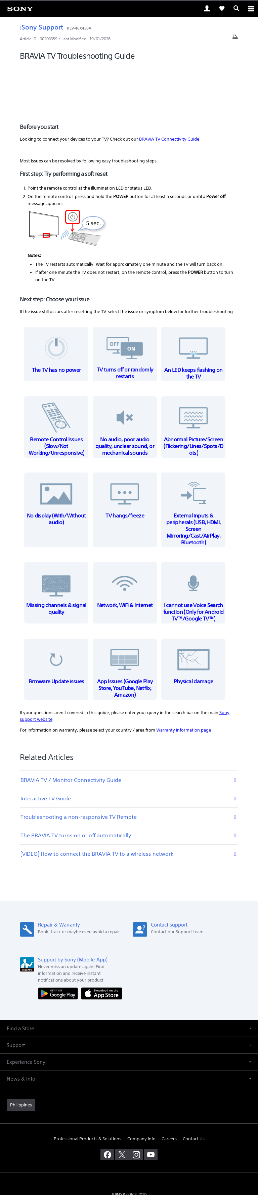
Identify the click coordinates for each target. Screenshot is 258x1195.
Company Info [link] (141, 1092)
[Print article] (235, 39)
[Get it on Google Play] (59, 946)
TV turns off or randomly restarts (125, 308)
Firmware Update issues (56, 616)
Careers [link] (169, 1092)
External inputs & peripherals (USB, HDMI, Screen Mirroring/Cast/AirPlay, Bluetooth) (193, 464)
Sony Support (41, 27)
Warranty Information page (183, 683)
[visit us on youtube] (151, 1108)
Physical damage (193, 616)
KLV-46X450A (79, 28)
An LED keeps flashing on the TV (193, 308)
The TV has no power (56, 304)
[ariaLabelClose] (251, 8)
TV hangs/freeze (125, 450)
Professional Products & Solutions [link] (87, 1092)
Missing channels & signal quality (56, 543)
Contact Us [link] (194, 1092)
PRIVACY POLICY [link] (129, 1155)
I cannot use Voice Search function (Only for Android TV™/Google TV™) (193, 546)
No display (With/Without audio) (56, 454)
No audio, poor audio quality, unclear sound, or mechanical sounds (125, 380)
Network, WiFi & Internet (125, 540)
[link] (20, 8)
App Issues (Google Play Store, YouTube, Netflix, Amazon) (125, 623)
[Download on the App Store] (101, 946)
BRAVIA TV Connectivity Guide (169, 92)
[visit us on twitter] (122, 1108)
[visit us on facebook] (107, 1108)
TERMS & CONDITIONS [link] (129, 1147)
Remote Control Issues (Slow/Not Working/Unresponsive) (56, 380)
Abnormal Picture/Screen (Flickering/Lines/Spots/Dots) (193, 380)
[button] (129, 981)
